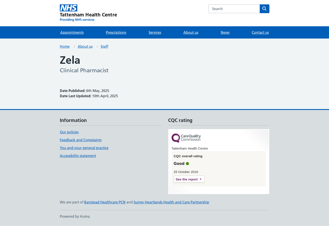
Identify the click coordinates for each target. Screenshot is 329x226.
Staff (104, 46)
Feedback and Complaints (81, 140)
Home (65, 46)
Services (155, 32)
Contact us (260, 32)
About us (190, 32)
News (225, 32)
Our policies (69, 132)
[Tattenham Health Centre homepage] (88, 13)
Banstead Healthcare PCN (105, 202)
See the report (187, 179)
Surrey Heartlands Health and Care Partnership (171, 202)
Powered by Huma (75, 216)
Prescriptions (116, 32)
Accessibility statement (78, 156)
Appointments (72, 32)
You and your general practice (84, 148)
